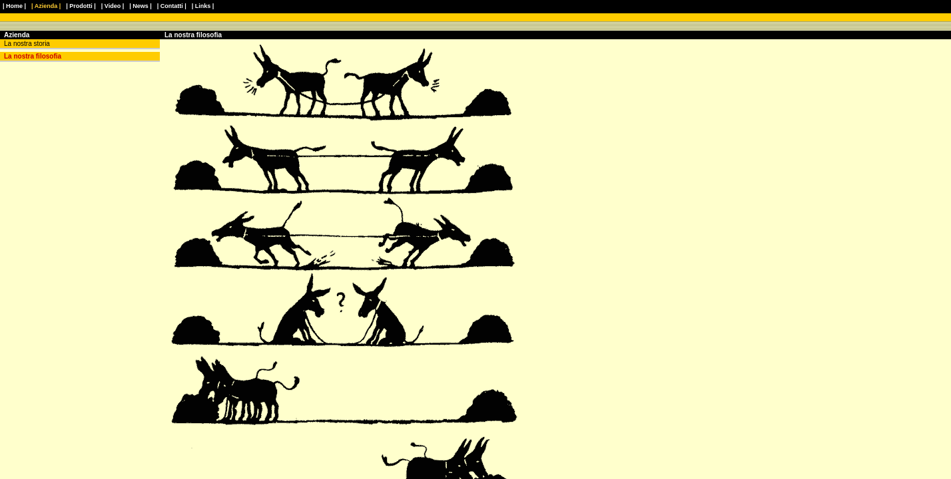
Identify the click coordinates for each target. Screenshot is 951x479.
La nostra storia (27, 43)
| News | (140, 6)
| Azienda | (46, 6)
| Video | (112, 6)
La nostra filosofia (32, 56)
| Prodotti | (81, 6)
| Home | (14, 6)
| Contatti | (171, 6)
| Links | (203, 6)
